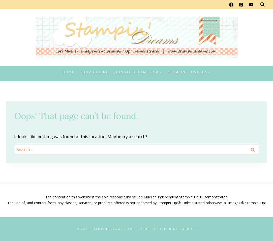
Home (68, 72)
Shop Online (94, 72)
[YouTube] (251, 4)
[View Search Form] (262, 4)
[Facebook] (231, 4)
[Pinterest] (241, 4)
